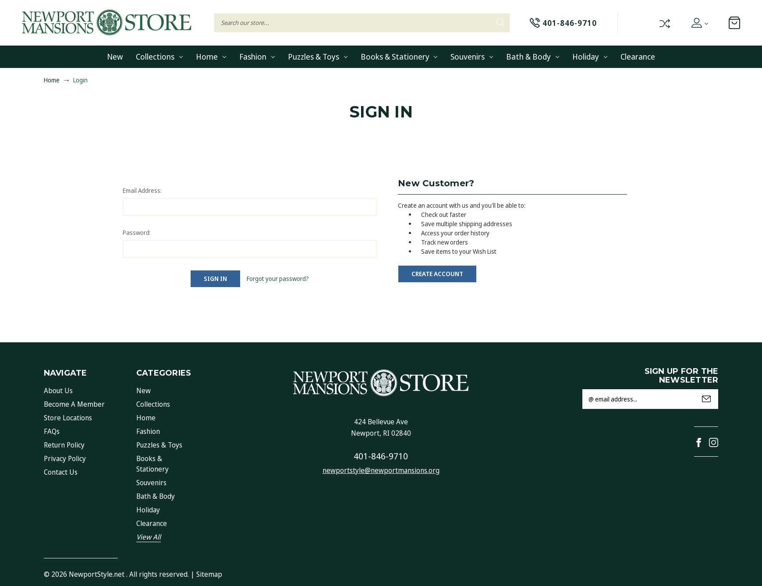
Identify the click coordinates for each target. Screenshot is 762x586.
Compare (663, 22)
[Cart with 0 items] (734, 22)
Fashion (257, 56)
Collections (159, 56)
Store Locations (68, 418)
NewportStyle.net (96, 574)
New (115, 56)
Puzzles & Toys (317, 56)
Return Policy (64, 445)
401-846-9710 (381, 456)
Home (211, 56)
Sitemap (209, 574)
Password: (137, 232)
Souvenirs (471, 56)
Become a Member (74, 404)
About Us (58, 390)
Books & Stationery (399, 56)
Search (500, 22)
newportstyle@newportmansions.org (381, 470)
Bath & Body (532, 56)
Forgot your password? (278, 278)
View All (148, 537)
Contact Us (61, 472)
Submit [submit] (706, 398)
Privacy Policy (65, 458)
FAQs (52, 431)
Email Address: (142, 190)
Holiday (589, 56)
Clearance (637, 56)
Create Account (437, 274)
